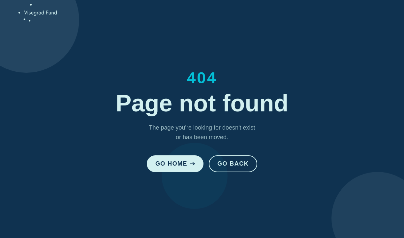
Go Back (233, 163)
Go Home (175, 163)
